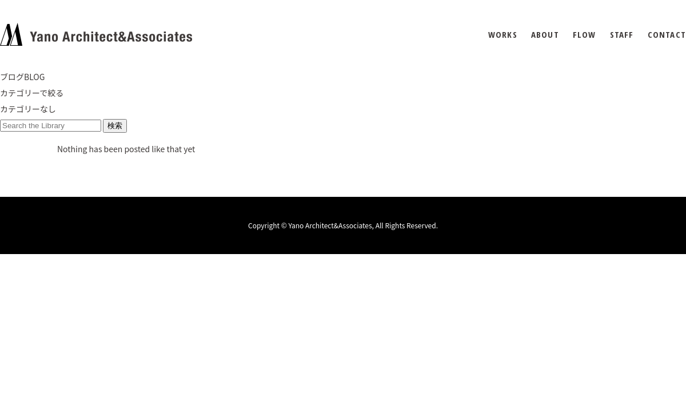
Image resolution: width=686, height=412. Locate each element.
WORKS (502, 34)
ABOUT (545, 34)
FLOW (584, 34)
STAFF (622, 34)
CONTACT (667, 34)
